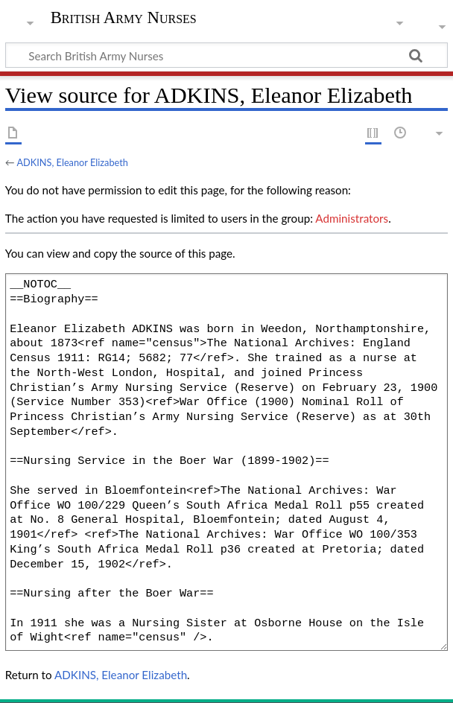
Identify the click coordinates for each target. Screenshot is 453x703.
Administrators (351, 218)
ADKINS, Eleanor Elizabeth (72, 162)
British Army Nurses (124, 18)
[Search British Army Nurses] (226, 55)
